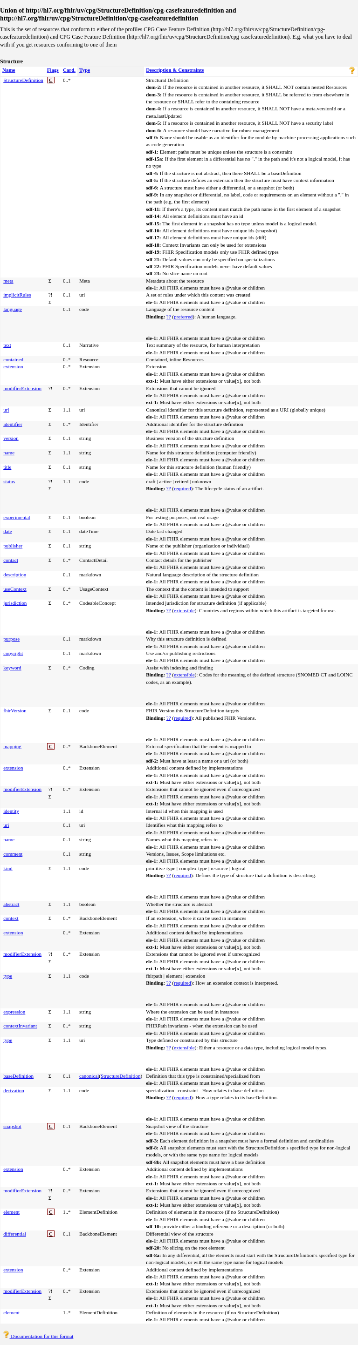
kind (8, 868)
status (9, 481)
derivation (13, 1090)
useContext (15, 589)
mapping (12, 746)
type (7, 976)
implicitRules (17, 294)
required (182, 488)
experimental (16, 517)
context (10, 918)
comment (12, 854)
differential (14, 1234)
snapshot (12, 1126)
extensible (184, 610)
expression (14, 1011)
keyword (12, 667)
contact (10, 560)
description (14, 574)
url (6, 409)
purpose (11, 639)
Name (8, 70)
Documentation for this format (38, 1336)
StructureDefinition (23, 80)
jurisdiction (15, 603)
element (11, 1212)
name (8, 452)
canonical (89, 1076)
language (12, 309)
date (7, 531)
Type (84, 70)
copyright (13, 653)
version (10, 438)
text (7, 345)
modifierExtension (22, 388)
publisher (12, 545)
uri (6, 825)
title (7, 467)
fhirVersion (15, 710)
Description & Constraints (175, 70)
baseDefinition (18, 1076)
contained (13, 359)
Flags (53, 70)
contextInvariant (20, 1025)
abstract (11, 904)
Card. (69, 70)
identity (11, 811)
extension (13, 366)
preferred (183, 316)
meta (8, 281)
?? (168, 316)
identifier (12, 424)
